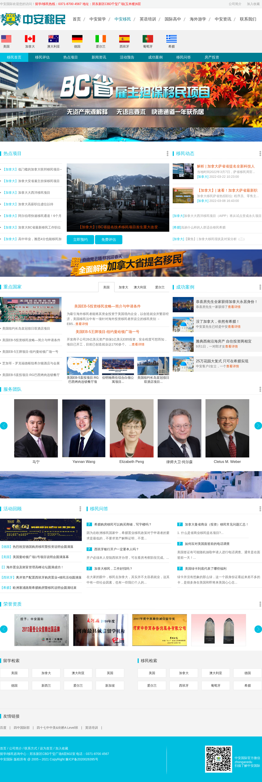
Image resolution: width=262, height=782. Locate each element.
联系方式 (30, 748)
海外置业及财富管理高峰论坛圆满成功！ (32, 567)
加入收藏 (253, 4)
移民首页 (14, 57)
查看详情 (81, 324)
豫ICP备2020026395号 (81, 759)
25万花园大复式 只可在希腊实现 (222, 361)
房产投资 (212, 57)
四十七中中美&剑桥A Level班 (59, 727)
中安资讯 (223, 19)
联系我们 (248, 19)
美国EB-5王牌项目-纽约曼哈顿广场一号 (30, 351)
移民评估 (42, 57)
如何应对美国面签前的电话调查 (207, 544)
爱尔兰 (100, 41)
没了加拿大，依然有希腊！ (218, 321)
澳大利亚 (53, 41)
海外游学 (198, 19)
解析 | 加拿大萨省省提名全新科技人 (226, 166)
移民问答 (183, 57)
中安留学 (98, 19)
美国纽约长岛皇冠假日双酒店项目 (26, 328)
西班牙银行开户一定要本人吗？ (116, 549)
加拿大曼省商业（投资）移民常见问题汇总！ (217, 524)
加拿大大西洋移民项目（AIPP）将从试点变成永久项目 (217, 216)
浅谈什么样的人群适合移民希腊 (199, 227)
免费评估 (108, 239)
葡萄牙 (148, 41)
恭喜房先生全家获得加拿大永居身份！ (227, 302)
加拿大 (30, 41)
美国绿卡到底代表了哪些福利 (205, 568)
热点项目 (70, 57)
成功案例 (155, 57)
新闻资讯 (99, 57)
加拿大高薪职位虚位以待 (27, 204)
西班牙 (124, 41)
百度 (5, 727)
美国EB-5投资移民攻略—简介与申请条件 (31, 340)
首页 (77, 19)
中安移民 (123, 19)
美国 (6, 41)
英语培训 (148, 19)
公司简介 (235, 4)
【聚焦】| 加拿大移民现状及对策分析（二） (209, 239)
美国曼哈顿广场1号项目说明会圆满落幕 (34, 557)
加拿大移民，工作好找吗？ (113, 568)
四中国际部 (24, 727)
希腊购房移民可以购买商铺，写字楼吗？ (123, 524)
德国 (77, 41)
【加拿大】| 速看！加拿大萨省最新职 (227, 190)
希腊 (171, 41)
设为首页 (46, 748)
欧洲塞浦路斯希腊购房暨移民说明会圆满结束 (38, 587)
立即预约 (80, 239)
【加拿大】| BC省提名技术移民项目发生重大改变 (118, 227)
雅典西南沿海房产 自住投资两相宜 (224, 341)
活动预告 (127, 57)
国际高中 (173, 19)
